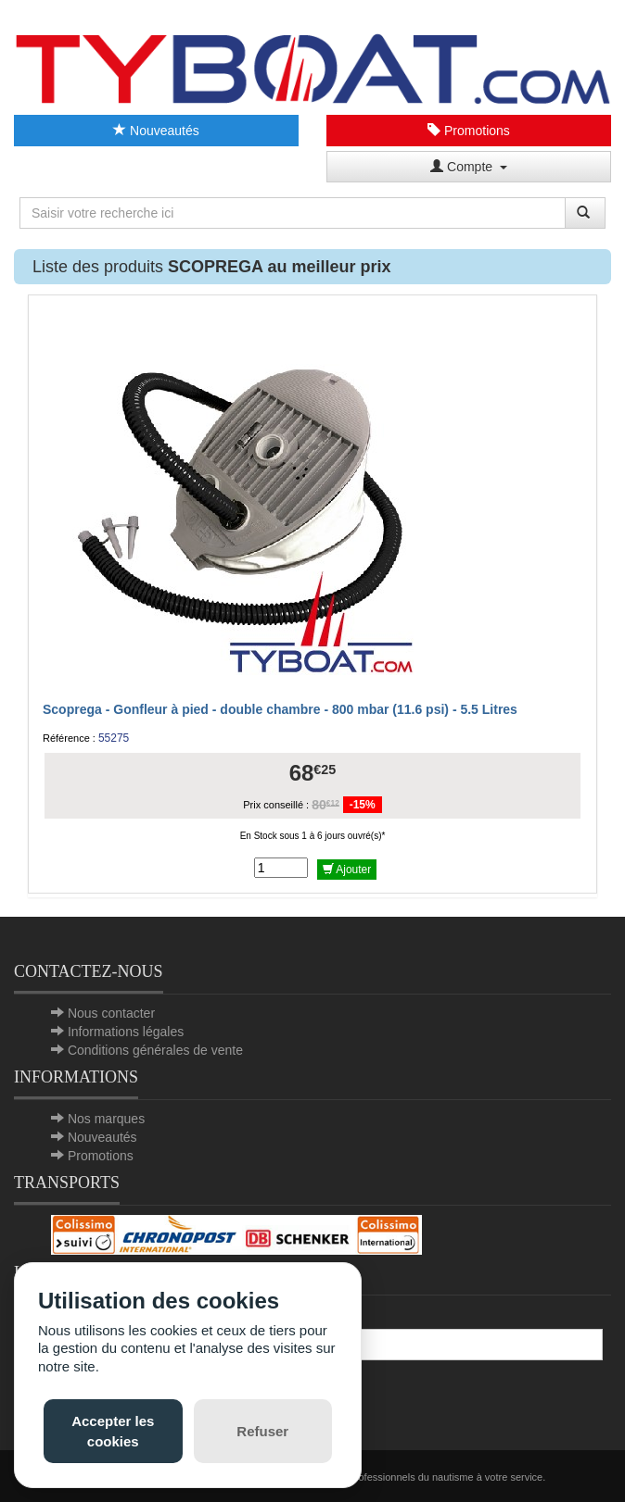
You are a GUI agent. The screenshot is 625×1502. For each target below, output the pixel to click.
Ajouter (347, 869)
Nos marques (106, 1118)
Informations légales (126, 1031)
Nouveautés (156, 130)
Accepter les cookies (112, 1430)
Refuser (262, 1431)
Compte (468, 166)
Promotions (468, 130)
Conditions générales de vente (155, 1050)
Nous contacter (111, 1013)
